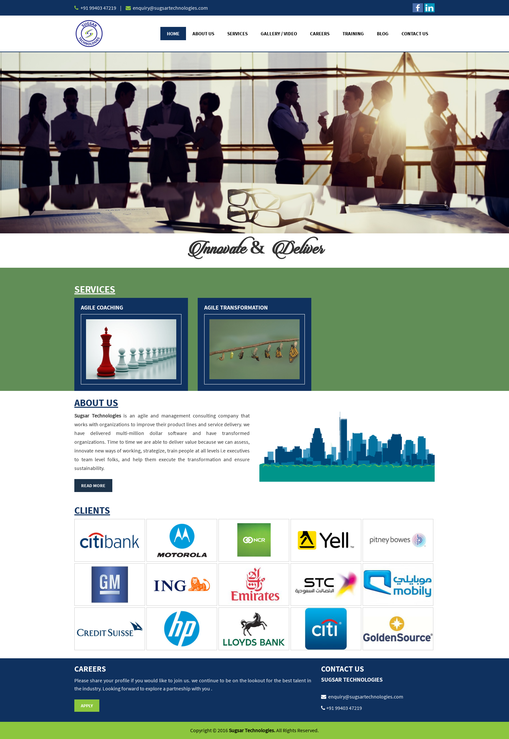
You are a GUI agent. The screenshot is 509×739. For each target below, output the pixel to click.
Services (237, 33)
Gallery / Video (279, 33)
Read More (93, 485)
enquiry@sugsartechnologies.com (170, 8)
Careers (319, 33)
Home (173, 33)
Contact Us (415, 33)
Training (353, 33)
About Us (203, 33)
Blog (383, 33)
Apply (87, 706)
